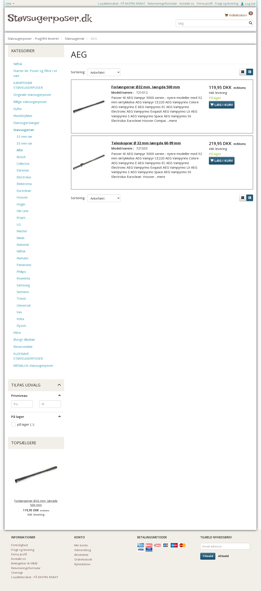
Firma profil (205, 3)
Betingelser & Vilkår (24, 563)
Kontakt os (187, 3)
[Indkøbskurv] (239, 15)
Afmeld (223, 556)
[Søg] (250, 23)
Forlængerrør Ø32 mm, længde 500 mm (35, 503)
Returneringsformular (162, 3)
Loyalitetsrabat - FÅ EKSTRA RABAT (121, 3)
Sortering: (78, 72)
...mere (173, 121)
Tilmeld (207, 556)
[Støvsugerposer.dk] (50, 20)
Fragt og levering (226, 3)
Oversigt (17, 572)
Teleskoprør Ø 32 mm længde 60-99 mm (147, 144)
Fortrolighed (19, 545)
